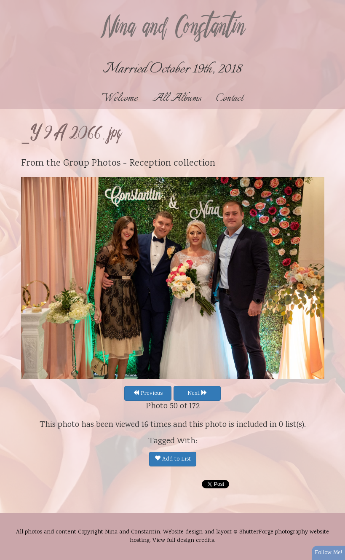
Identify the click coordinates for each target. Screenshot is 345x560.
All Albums (176, 98)
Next (197, 393)
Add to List (173, 459)
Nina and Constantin (172, 28)
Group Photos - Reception (117, 163)
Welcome (120, 98)
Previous (148, 393)
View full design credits (183, 540)
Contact (229, 98)
